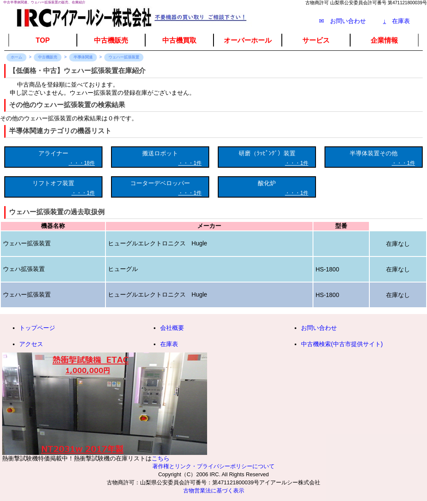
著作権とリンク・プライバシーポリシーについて (213, 466)
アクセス (31, 344)
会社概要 (172, 327)
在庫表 (396, 20)
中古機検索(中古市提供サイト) (342, 344)
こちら (161, 458)
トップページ (37, 327)
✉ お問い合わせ (342, 20)
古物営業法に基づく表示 (213, 491)
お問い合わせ (319, 327)
